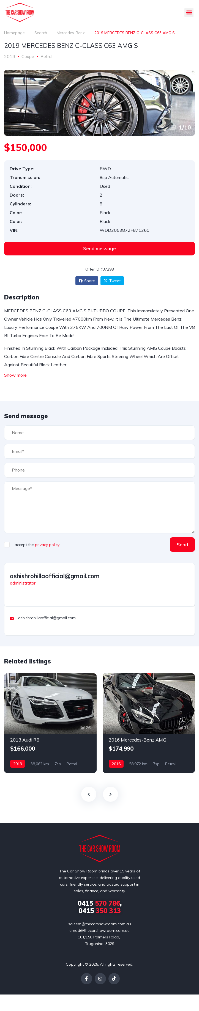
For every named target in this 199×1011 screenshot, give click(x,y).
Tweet (112, 280)
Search (40, 32)
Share (87, 280)
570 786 (99, 903)
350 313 (99, 911)
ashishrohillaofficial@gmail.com (55, 576)
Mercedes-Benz (71, 32)
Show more (15, 375)
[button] (188, 12)
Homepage (14, 32)
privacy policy (47, 544)
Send (182, 544)
